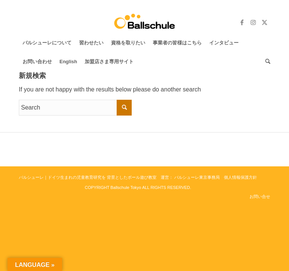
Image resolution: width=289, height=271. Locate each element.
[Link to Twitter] (264, 22)
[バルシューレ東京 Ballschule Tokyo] (144, 22)
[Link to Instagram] (253, 22)
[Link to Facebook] (242, 22)
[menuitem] (47, 42)
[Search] (266, 61)
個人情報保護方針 (240, 177)
